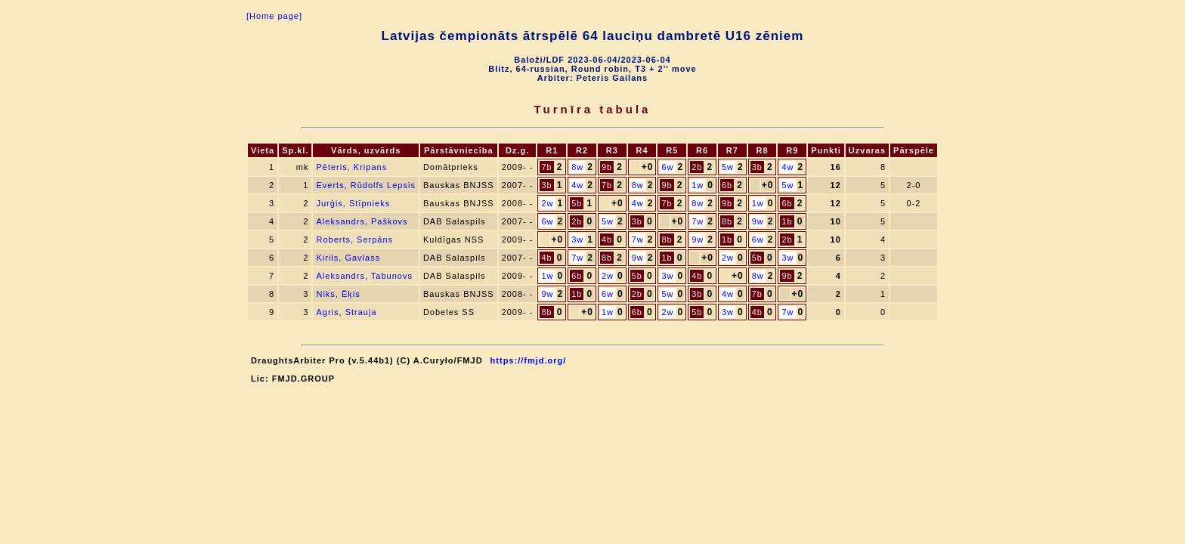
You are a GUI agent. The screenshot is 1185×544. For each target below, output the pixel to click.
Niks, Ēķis (338, 293)
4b (607, 239)
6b (727, 185)
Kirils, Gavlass (348, 257)
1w (698, 185)
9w (758, 221)
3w (577, 239)
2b (697, 167)
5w (728, 167)
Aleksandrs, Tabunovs (364, 275)
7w (698, 221)
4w (787, 167)
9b (607, 167)
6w (667, 167)
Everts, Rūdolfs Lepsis (365, 185)
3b (757, 167)
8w (577, 167)
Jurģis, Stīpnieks (353, 203)
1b (786, 221)
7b (546, 167)
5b (576, 203)
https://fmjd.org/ (528, 360)
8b (727, 221)
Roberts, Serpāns (354, 239)
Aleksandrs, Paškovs (361, 221)
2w (547, 203)
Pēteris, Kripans (351, 167)
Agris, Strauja (346, 312)
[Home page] (274, 15)
